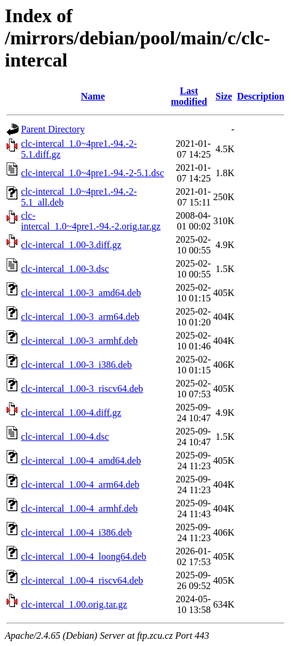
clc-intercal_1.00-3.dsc (65, 269)
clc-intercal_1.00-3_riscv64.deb (82, 389)
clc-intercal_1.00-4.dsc (65, 436)
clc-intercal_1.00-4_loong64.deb (83, 556)
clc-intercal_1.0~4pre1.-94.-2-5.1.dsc (92, 173)
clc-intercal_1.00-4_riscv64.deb (82, 580)
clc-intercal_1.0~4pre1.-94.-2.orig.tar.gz (91, 220)
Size (223, 96)
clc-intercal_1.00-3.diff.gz (71, 245)
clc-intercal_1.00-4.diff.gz (71, 412)
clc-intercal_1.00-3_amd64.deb (81, 293)
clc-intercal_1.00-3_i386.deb (76, 365)
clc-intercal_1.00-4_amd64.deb (81, 460)
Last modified (189, 96)
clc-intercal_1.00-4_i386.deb (76, 532)
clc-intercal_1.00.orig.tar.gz (74, 604)
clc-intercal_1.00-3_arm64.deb (80, 317)
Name (93, 96)
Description (260, 96)
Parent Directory (53, 129)
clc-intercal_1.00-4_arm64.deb (80, 484)
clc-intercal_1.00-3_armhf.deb (79, 341)
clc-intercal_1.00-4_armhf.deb (79, 508)
